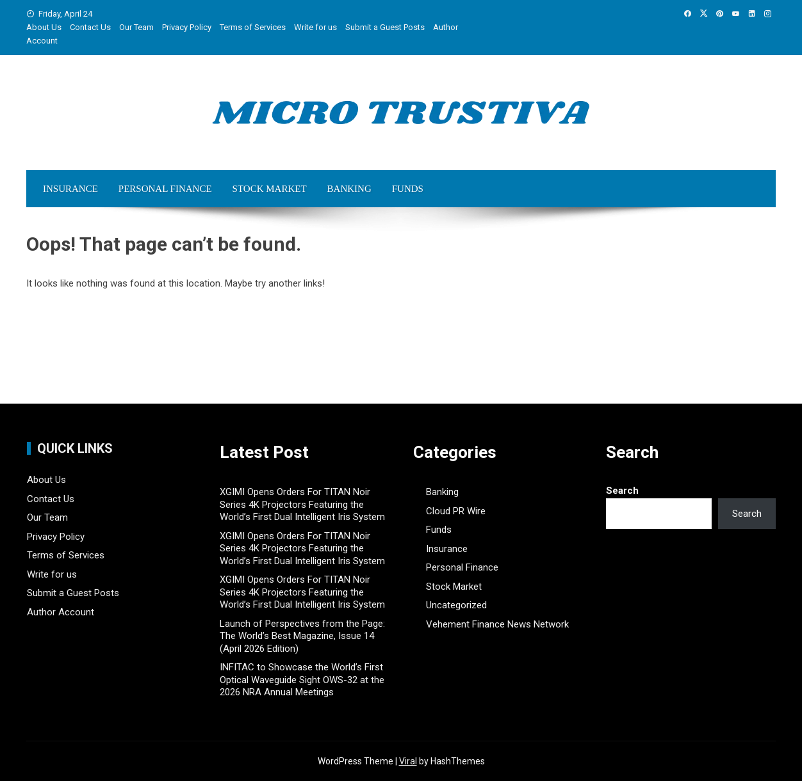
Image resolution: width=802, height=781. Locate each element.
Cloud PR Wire (456, 511)
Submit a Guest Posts (385, 27)
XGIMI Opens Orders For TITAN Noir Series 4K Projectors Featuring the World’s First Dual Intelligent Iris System (302, 504)
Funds (407, 189)
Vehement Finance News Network (497, 624)
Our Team (136, 27)
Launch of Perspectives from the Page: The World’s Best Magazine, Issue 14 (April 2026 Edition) (302, 636)
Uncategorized (456, 605)
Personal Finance (165, 189)
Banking (349, 189)
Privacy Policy (186, 27)
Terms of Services (253, 27)
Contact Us (90, 27)
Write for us (315, 27)
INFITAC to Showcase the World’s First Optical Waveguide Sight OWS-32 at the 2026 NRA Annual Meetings (302, 679)
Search (622, 490)
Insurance (70, 189)
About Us (43, 27)
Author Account (60, 612)
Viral (408, 761)
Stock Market (270, 189)
